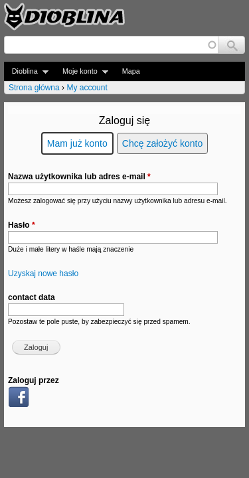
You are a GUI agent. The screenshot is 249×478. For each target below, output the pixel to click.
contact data (31, 297)
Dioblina (26, 71)
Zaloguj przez (33, 380)
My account (86, 87)
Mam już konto (77, 143)
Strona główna (34, 87)
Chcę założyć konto (162, 143)
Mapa (131, 71)
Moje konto (81, 71)
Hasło (21, 225)
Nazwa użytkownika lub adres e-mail (79, 176)
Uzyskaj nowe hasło (43, 273)
